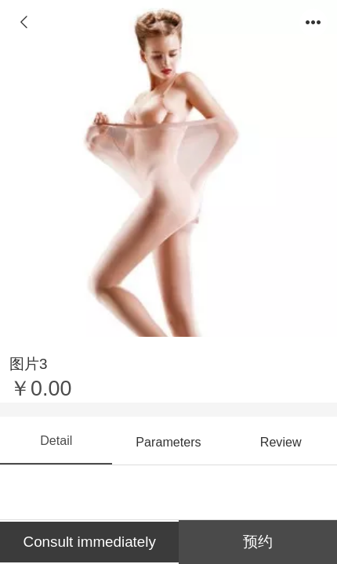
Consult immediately (90, 541)
